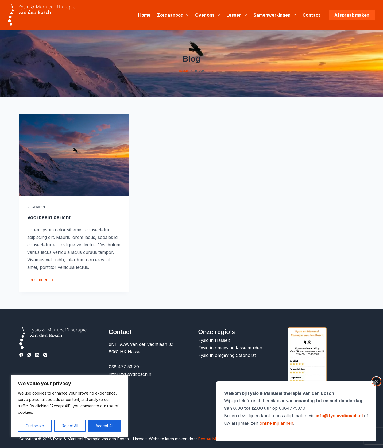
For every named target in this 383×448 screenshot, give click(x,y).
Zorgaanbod (174, 15)
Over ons (208, 15)
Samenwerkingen (275, 15)
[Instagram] (45, 355)
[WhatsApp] (29, 355)
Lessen (237, 15)
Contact (311, 15)
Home (144, 15)
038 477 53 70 (124, 366)
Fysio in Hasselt (214, 340)
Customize (35, 425)
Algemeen (36, 207)
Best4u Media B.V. (215, 438)
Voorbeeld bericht (49, 217)
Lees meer (40, 280)
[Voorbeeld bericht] (74, 155)
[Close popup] (376, 381)
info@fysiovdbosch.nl (339, 415)
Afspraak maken (351, 15)
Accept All (104, 425)
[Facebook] (21, 355)
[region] (69, 406)
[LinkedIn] (37, 355)
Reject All (70, 425)
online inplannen (276, 423)
